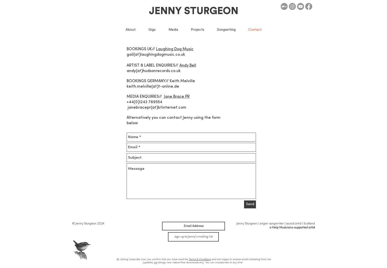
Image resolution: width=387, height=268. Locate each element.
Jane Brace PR (177, 97)
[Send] (250, 204)
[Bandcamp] (284, 6)
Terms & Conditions (200, 259)
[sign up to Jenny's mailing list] (193, 237)
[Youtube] (300, 6)
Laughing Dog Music (175, 49)
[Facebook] (308, 6)
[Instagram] (292, 6)
